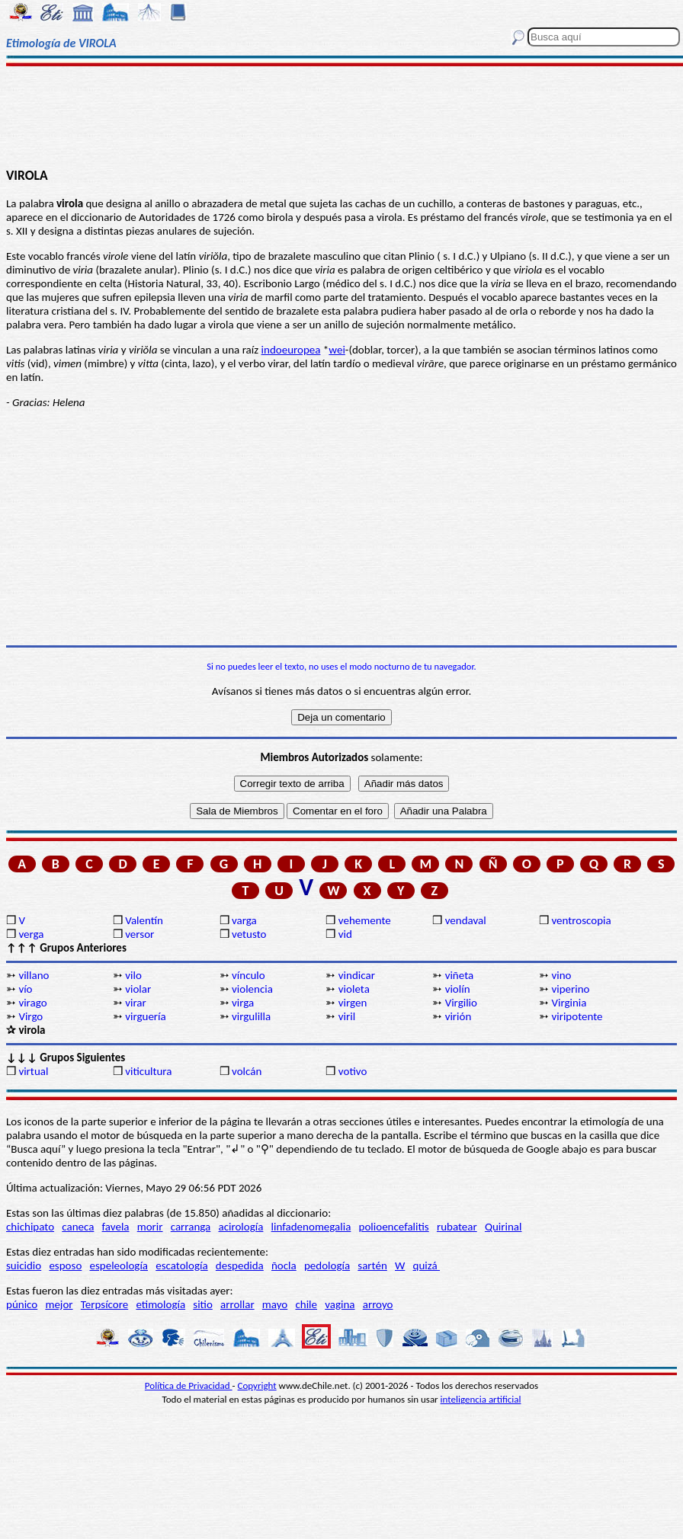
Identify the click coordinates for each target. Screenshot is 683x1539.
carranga (191, 1226)
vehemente (364, 920)
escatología (181, 1265)
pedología (327, 1265)
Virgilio (461, 1002)
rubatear (457, 1226)
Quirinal (503, 1226)
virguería (145, 1016)
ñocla (284, 1265)
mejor (58, 1304)
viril (346, 1016)
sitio (203, 1304)
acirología (240, 1226)
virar (135, 1002)
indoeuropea (291, 350)
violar (138, 989)
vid (345, 934)
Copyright (257, 1385)
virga (243, 1002)
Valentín (144, 920)
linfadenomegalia (311, 1226)
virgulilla (251, 1016)
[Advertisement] (341, 116)
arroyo (378, 1304)
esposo (65, 1265)
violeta (354, 989)
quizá (426, 1265)
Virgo (30, 1016)
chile (306, 1304)
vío (25, 989)
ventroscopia (581, 920)
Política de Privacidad (188, 1385)
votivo (352, 1071)
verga (30, 934)
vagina (339, 1304)
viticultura (148, 1071)
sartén (372, 1265)
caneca (78, 1226)
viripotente (576, 1016)
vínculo (248, 975)
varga (244, 920)
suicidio (23, 1265)
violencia (252, 989)
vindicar (356, 975)
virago (32, 1002)
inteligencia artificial (481, 1399)
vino (561, 975)
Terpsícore (104, 1304)
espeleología (119, 1265)
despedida (240, 1265)
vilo (133, 975)
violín (457, 989)
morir (150, 1226)
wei (337, 350)
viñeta (459, 975)
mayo (274, 1304)
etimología (160, 1304)
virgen (352, 1002)
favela (116, 1226)
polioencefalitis (394, 1226)
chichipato (30, 1226)
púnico (21, 1304)
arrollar (237, 1304)
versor (139, 934)
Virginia (568, 1002)
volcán (246, 1071)
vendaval (465, 920)
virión (458, 1016)
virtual (33, 1071)
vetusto (249, 934)
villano (33, 975)
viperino (570, 989)
